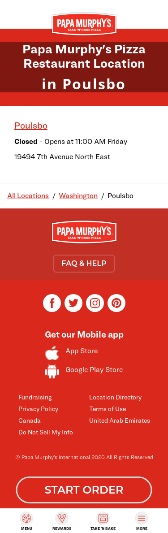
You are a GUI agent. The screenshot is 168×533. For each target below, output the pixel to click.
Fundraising (35, 397)
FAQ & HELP (83, 263)
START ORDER (83, 489)
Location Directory (115, 397)
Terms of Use (107, 408)
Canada (29, 420)
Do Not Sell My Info (45, 432)
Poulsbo (30, 125)
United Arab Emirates (119, 420)
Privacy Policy (38, 408)
